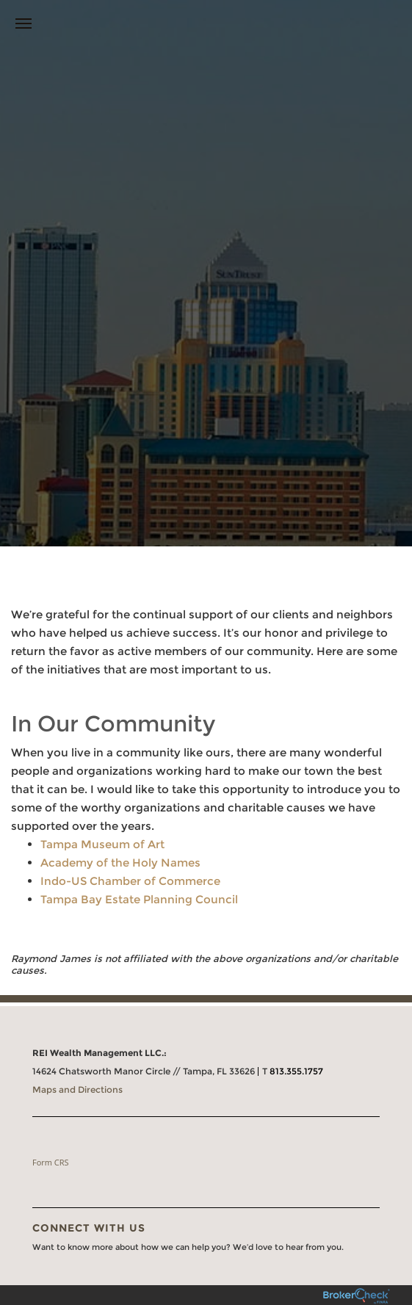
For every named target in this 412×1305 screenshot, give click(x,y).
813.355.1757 (296, 1071)
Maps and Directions (77, 1089)
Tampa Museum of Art (102, 844)
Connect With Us (88, 1227)
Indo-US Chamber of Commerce (130, 881)
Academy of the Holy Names (120, 863)
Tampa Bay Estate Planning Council (139, 899)
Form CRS (50, 1162)
